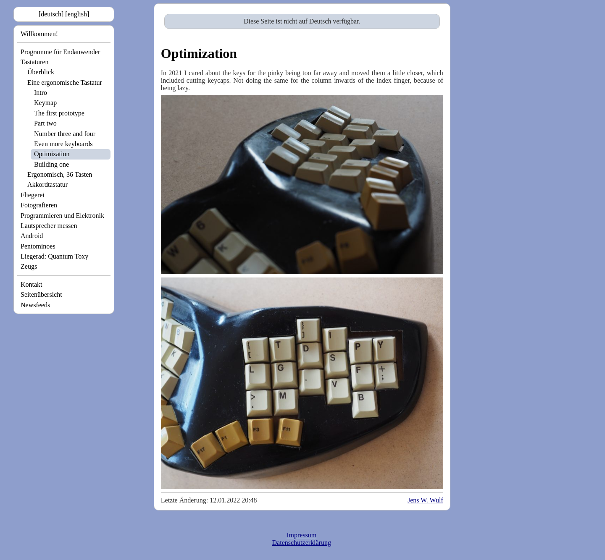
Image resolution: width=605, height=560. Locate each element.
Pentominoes (38, 246)
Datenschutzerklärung (301, 542)
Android (32, 235)
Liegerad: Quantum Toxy (54, 256)
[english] (77, 14)
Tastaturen (34, 61)
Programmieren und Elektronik (62, 215)
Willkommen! (39, 33)
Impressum (301, 535)
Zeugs (29, 266)
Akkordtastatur (47, 184)
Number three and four (64, 133)
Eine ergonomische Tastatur (64, 82)
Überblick (40, 72)
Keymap (45, 102)
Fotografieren (39, 205)
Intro (40, 92)
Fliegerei (33, 195)
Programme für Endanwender (60, 51)
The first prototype (59, 113)
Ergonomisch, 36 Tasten (59, 174)
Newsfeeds (35, 305)
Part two (45, 123)
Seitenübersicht (41, 294)
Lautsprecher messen (49, 225)
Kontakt (31, 284)
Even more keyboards (63, 143)
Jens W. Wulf (425, 500)
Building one (51, 164)
